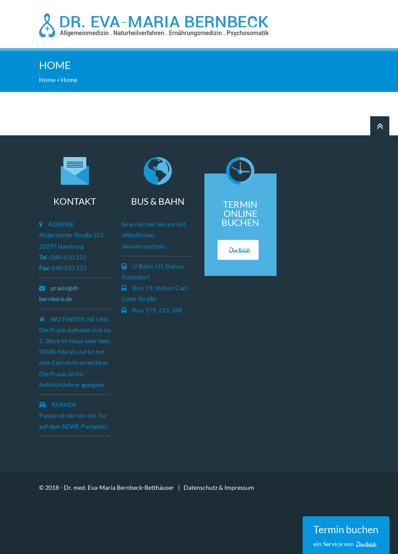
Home (47, 79)
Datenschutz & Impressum (219, 487)
